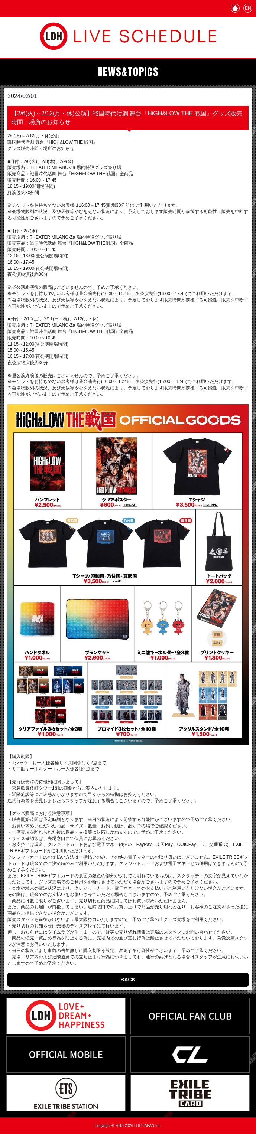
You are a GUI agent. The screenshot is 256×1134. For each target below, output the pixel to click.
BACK (127, 980)
